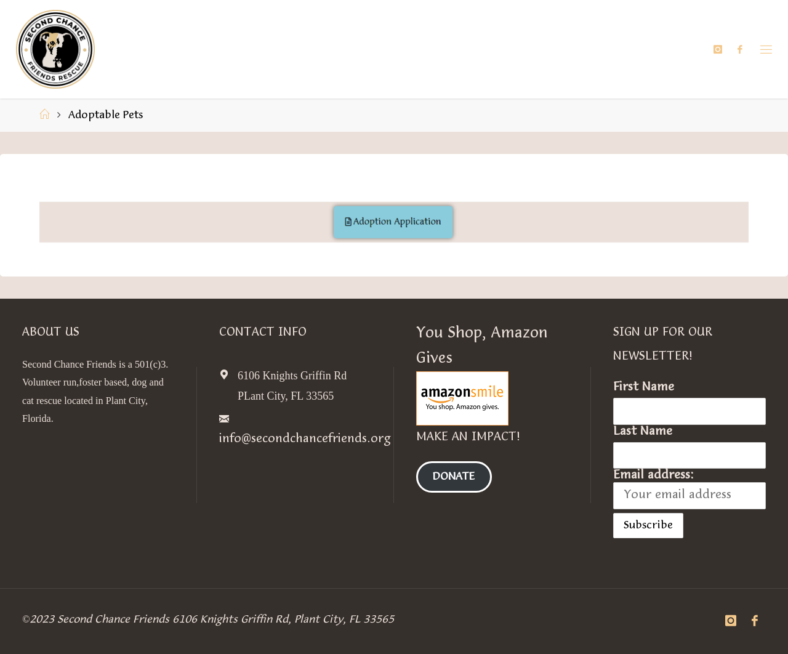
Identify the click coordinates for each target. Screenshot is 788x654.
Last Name (642, 431)
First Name (643, 387)
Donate (454, 477)
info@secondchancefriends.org (305, 439)
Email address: (689, 489)
